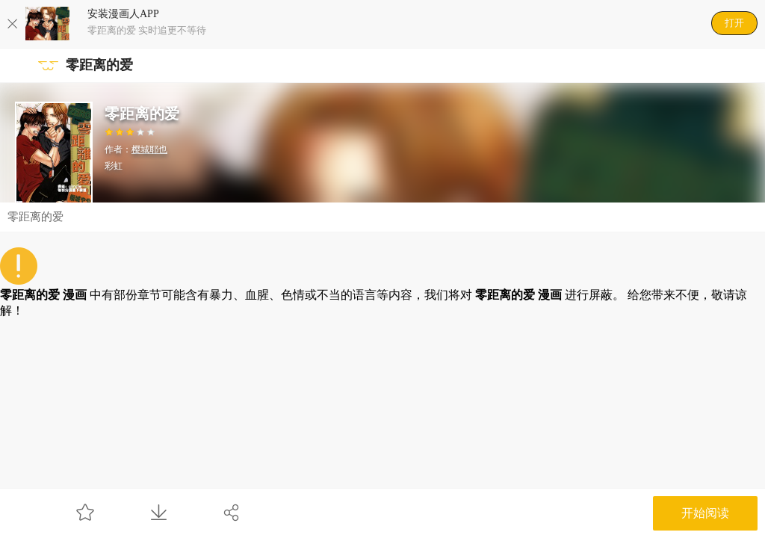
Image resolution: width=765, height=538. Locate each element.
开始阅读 (705, 513)
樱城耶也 (149, 149)
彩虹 (114, 166)
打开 (734, 22)
